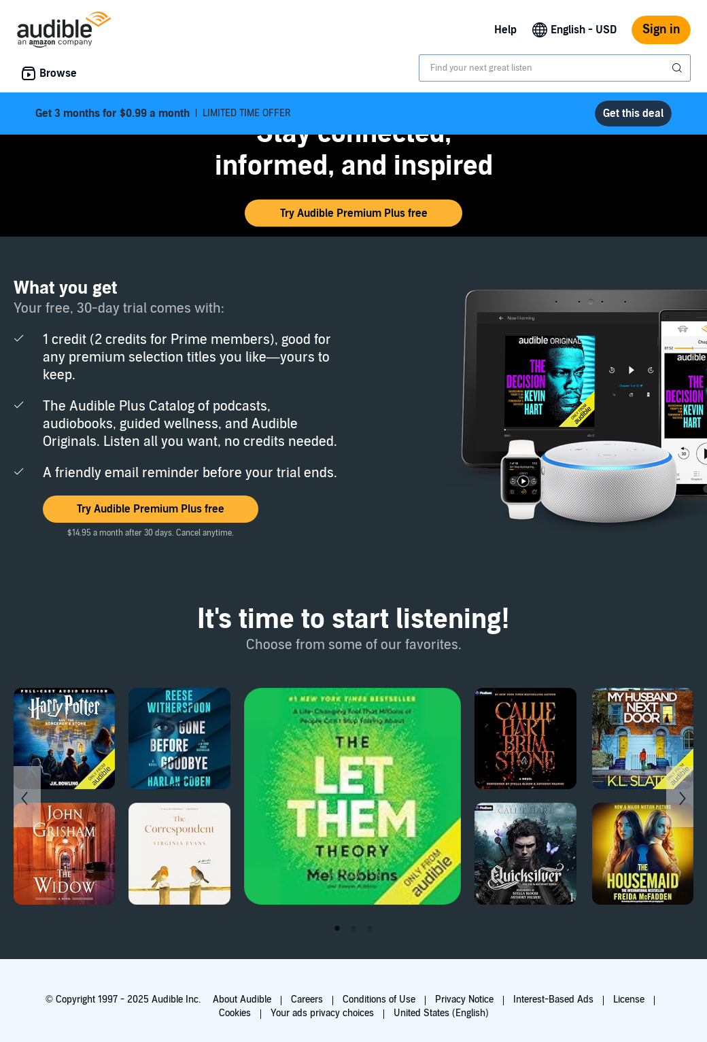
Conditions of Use (379, 999)
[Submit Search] (678, 68)
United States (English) (441, 1013)
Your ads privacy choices (322, 1013)
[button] (353, 213)
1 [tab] (337, 928)
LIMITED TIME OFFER (163, 113)
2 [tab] (353, 928)
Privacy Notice (464, 999)
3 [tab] (370, 928)
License (628, 999)
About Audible (242, 999)
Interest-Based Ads (553, 999)
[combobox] (555, 68)
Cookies (235, 1013)
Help (505, 30)
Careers (307, 999)
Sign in (661, 29)
